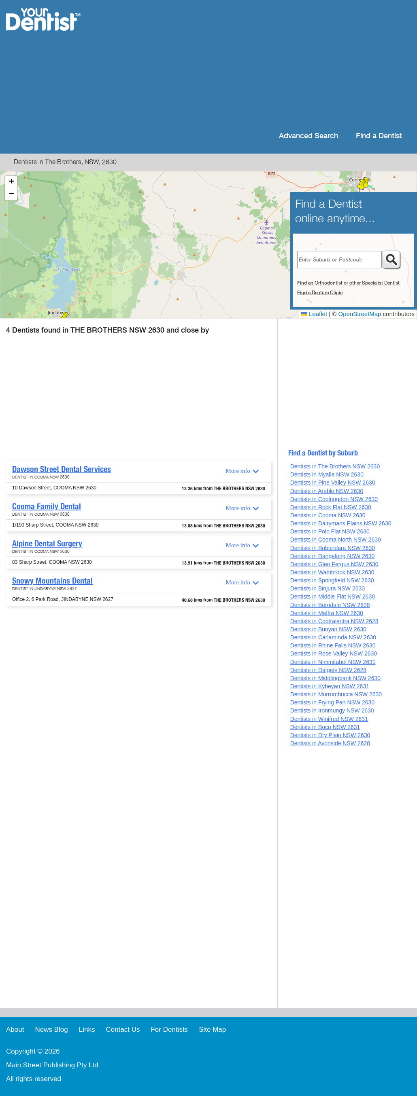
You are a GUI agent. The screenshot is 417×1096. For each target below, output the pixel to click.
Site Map (212, 1029)
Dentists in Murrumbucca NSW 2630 (336, 694)
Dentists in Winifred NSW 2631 (329, 719)
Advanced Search (308, 136)
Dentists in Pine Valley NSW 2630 (332, 482)
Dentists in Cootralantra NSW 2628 (334, 621)
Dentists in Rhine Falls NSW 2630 (333, 645)
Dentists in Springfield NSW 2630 (332, 580)
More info (238, 471)
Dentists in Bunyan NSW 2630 (328, 629)
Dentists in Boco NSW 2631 (325, 727)
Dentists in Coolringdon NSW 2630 (334, 499)
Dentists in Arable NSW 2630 (327, 491)
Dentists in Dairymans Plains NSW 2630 (340, 523)
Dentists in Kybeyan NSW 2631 (329, 686)
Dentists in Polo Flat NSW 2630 (330, 531)
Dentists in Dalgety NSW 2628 (328, 670)
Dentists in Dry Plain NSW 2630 (330, 735)
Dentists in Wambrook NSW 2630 (332, 572)
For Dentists (169, 1029)
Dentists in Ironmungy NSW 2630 (332, 710)
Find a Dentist (379, 136)
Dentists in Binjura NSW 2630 (327, 588)
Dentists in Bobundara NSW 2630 (332, 548)
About (15, 1029)
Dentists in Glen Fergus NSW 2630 (334, 564)
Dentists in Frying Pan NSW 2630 (332, 702)
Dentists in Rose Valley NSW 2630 (333, 653)
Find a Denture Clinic (320, 292)
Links (87, 1029)
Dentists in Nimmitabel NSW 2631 (333, 662)
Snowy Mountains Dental (52, 581)
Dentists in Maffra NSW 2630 (326, 613)
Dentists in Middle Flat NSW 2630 (332, 596)
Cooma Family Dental (46, 506)
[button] (361, 185)
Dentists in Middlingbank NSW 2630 (335, 678)
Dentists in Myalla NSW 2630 (327, 474)
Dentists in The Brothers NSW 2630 (335, 466)
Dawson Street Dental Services (61, 469)
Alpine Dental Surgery (47, 543)
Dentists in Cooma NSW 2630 (328, 515)
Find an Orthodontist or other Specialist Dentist (348, 283)
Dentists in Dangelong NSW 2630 (332, 556)
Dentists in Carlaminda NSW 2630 (333, 637)
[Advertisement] (261, 64)
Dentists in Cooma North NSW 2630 (335, 539)
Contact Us (123, 1029)
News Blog (51, 1029)
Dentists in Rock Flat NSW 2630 (330, 507)
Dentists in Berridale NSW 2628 (330, 605)
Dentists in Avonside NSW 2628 (330, 743)
